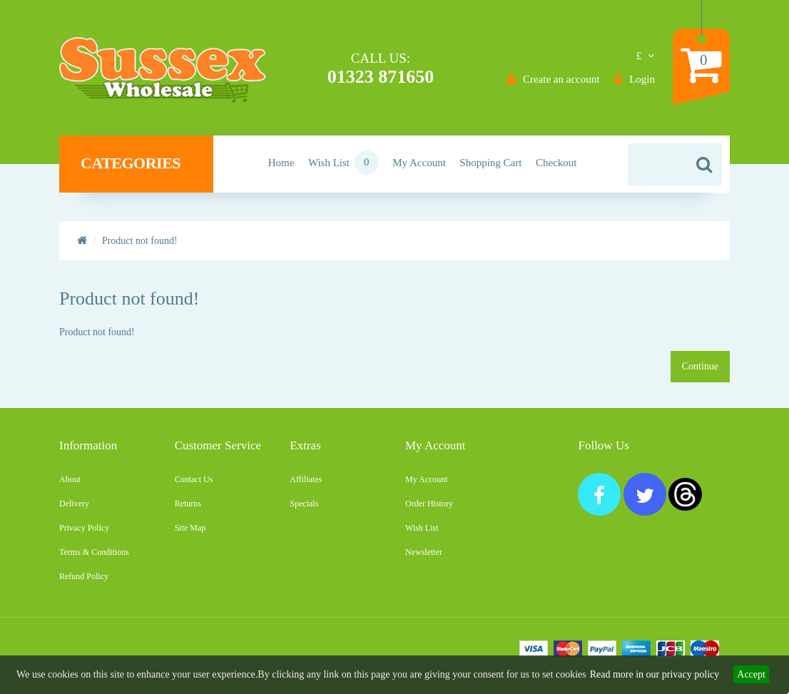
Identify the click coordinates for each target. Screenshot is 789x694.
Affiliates (306, 479)
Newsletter (423, 552)
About (70, 479)
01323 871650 (380, 76)
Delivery (74, 504)
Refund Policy (83, 576)
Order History (429, 504)
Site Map (190, 528)
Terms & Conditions (94, 552)
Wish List (422, 528)
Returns (188, 504)
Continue (700, 366)
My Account (426, 479)
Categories (140, 163)
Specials (304, 504)
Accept (751, 674)
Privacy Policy (84, 528)
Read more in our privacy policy (655, 674)
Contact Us (194, 479)
